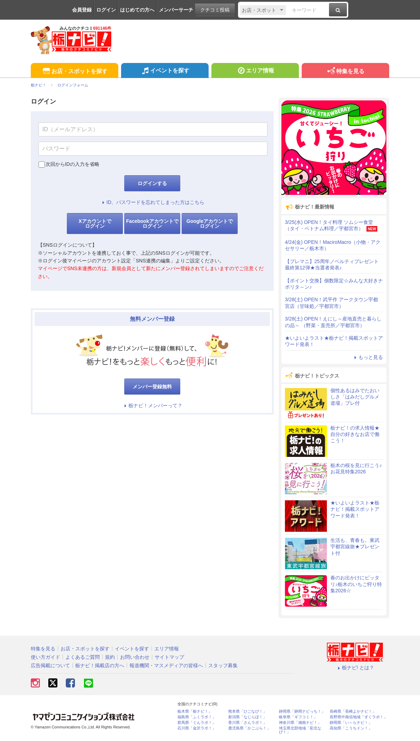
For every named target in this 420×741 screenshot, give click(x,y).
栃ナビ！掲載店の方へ (99, 665)
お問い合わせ (134, 657)
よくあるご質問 (82, 657)
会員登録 (82, 10)
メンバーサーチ (176, 10)
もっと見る (367, 357)
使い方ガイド (45, 657)
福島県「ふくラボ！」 (196, 717)
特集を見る (345, 71)
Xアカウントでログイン (94, 223)
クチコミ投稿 (215, 10)
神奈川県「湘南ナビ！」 (300, 723)
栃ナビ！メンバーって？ (152, 405)
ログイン (106, 10)
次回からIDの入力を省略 (72, 164)
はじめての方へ (137, 10)
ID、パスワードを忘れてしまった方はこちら (152, 202)
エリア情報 (255, 71)
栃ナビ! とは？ (355, 667)
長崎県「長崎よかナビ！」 (353, 711)
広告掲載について (50, 665)
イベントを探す (164, 71)
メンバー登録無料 (152, 386)
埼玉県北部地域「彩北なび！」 (300, 730)
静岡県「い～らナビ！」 (351, 723)
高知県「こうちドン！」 (351, 728)
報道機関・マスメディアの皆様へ (166, 665)
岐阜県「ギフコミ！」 (298, 717)
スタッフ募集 (223, 665)
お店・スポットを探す (74, 71)
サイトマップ (169, 657)
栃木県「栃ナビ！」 (194, 711)
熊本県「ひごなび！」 (247, 711)
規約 (110, 657)
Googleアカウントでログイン (210, 223)
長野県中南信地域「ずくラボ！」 (358, 717)
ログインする (152, 183)
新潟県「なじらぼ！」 (247, 717)
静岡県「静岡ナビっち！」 (302, 711)
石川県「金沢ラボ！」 (196, 728)
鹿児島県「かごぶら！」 (249, 728)
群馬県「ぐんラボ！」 (196, 723)
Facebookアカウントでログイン (152, 223)
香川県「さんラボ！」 (247, 723)
